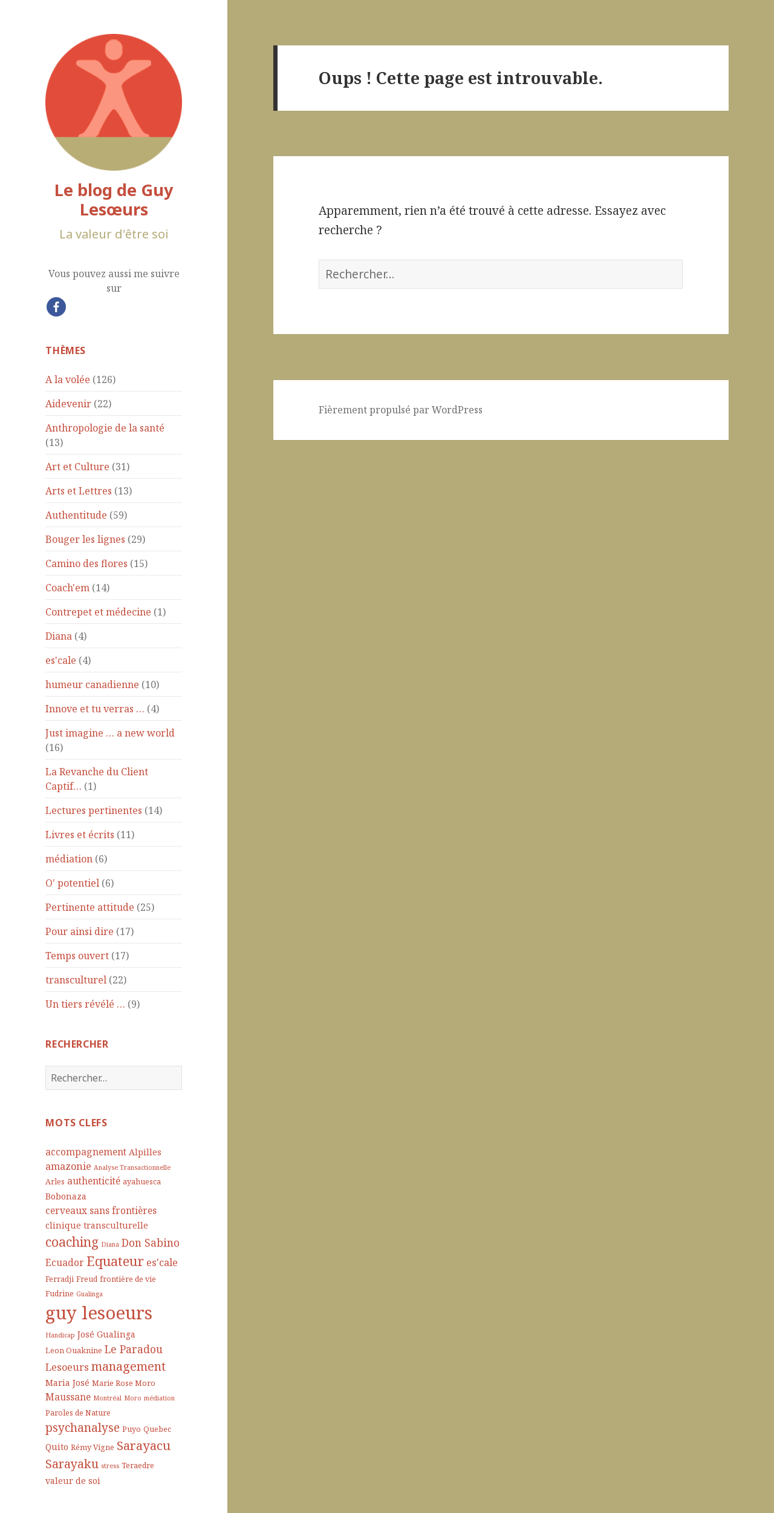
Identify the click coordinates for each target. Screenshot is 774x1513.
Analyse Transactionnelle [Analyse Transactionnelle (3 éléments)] (132, 1167)
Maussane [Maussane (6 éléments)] (68, 1396)
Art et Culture (77, 466)
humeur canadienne (92, 684)
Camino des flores (86, 563)
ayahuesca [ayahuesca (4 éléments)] (142, 1182)
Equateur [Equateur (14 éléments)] (115, 1261)
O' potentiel (72, 883)
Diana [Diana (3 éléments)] (110, 1244)
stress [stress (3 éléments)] (110, 1466)
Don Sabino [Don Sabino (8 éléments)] (151, 1242)
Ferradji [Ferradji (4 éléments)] (59, 1279)
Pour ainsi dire (79, 931)
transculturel (75, 979)
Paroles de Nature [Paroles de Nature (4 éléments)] (78, 1413)
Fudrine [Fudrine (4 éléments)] (59, 1293)
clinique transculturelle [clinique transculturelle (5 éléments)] (96, 1225)
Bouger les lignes (85, 539)
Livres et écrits (79, 834)
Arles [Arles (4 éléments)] (55, 1182)
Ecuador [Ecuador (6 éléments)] (64, 1262)
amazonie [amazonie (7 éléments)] (68, 1166)
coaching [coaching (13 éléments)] (72, 1241)
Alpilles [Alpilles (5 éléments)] (145, 1152)
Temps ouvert (77, 955)
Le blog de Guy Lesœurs (113, 199)
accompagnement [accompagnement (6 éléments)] (85, 1151)
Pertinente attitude (89, 907)
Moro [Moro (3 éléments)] (132, 1398)
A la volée (67, 379)
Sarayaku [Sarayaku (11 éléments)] (72, 1464)
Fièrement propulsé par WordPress (401, 409)
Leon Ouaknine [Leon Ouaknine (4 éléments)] (73, 1350)
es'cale (60, 660)
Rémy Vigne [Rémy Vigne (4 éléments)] (92, 1447)
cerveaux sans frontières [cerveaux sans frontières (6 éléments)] (101, 1210)
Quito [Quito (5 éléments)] (56, 1446)
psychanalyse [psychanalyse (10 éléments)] (82, 1428)
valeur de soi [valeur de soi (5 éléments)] (72, 1480)
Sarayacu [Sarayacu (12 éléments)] (144, 1445)
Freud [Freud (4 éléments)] (86, 1279)
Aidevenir (68, 403)
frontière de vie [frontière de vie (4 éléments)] (128, 1279)
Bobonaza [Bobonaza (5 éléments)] (65, 1196)
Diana (58, 636)
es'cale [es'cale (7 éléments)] (162, 1262)
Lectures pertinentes (93, 810)
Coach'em (67, 587)
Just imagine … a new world (110, 733)
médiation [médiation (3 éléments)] (159, 1398)
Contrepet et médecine (98, 612)
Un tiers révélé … (85, 1004)
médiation (69, 858)
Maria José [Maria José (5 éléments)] (67, 1382)
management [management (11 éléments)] (128, 1366)
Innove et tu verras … (95, 708)
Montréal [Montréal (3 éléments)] (107, 1398)
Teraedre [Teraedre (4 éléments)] (138, 1465)
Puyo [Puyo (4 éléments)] (131, 1429)
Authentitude (76, 515)
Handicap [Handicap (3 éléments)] (60, 1335)
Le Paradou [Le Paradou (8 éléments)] (134, 1349)
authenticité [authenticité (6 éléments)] (93, 1180)
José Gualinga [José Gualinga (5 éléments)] (106, 1334)
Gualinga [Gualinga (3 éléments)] (89, 1294)
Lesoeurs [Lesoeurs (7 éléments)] (67, 1367)
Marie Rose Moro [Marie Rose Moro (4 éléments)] (123, 1383)
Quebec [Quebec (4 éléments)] (157, 1429)
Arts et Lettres (78, 490)
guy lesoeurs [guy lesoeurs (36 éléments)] (98, 1313)
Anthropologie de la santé (104, 428)
